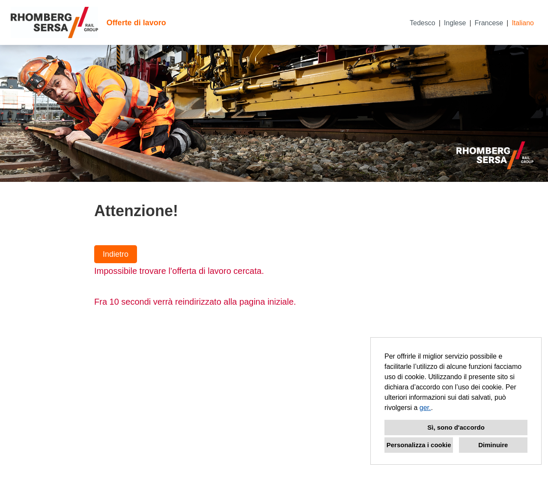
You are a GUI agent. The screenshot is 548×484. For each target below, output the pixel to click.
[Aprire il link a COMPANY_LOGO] (54, 22)
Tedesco (422, 23)
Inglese (455, 23)
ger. (425, 407)
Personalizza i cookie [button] (419, 444)
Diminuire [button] (493, 444)
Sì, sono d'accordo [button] (456, 427)
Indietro (115, 254)
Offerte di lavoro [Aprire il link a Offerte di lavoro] (136, 22)
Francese (489, 23)
